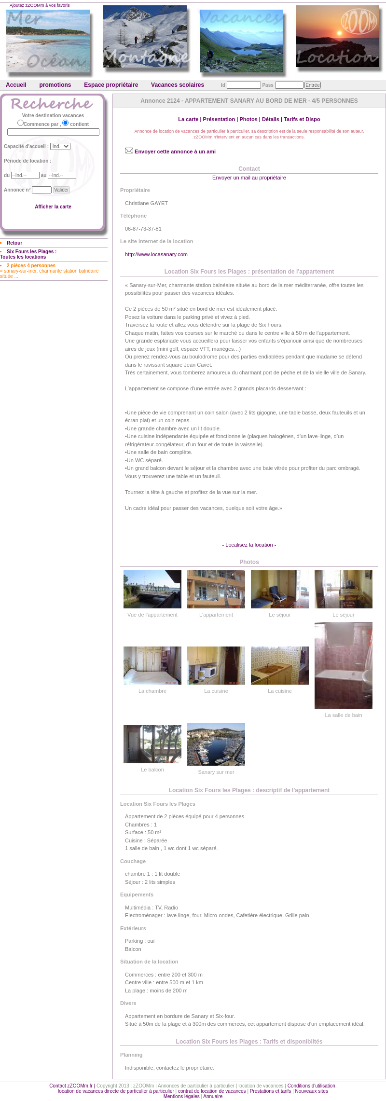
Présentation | (221, 119)
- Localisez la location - (249, 545)
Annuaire (212, 1096)
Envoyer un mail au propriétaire (249, 177)
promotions (55, 85)
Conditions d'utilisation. (312, 1085)
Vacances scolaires (177, 85)
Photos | (250, 119)
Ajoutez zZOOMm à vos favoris (40, 5)
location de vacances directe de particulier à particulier (116, 1091)
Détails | (273, 119)
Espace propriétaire (111, 85)
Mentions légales (182, 1096)
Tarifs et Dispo (302, 119)
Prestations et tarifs (270, 1091)
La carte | (190, 119)
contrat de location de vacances (212, 1091)
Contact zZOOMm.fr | (72, 1085)
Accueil (16, 85)
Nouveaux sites (311, 1091)
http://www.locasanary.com (156, 254)
